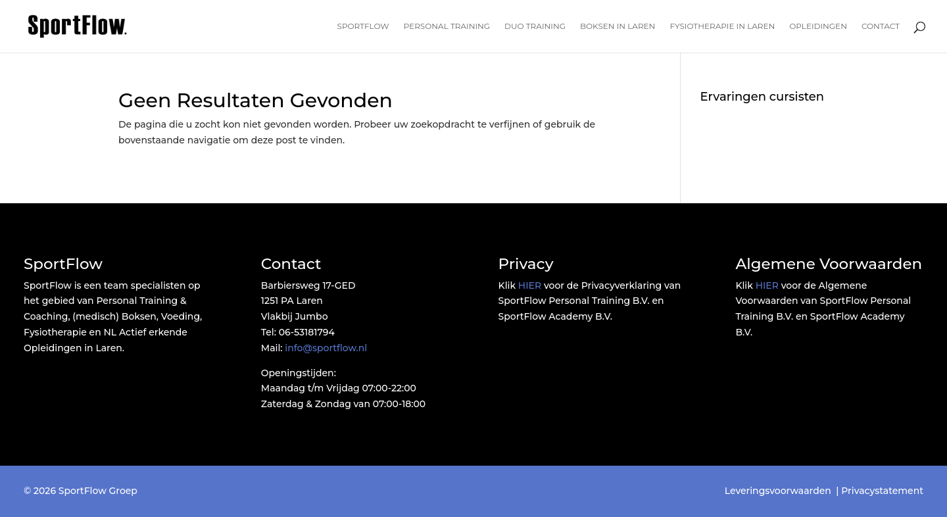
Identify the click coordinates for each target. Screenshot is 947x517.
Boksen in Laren (617, 26)
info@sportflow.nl (326, 348)
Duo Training (535, 26)
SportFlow (363, 26)
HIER (529, 285)
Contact (881, 26)
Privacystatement (882, 491)
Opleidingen (818, 26)
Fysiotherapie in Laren (722, 26)
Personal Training (447, 26)
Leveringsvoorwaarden (778, 491)
